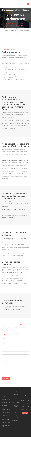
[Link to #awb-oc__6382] (28, 4)
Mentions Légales (15, 402)
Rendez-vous (15, 420)
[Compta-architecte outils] (9, 4)
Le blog (15, 414)
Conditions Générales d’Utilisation (15, 407)
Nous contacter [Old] (15, 411)
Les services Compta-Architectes (15, 398)
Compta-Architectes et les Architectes (15, 393)
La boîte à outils (15, 417)
